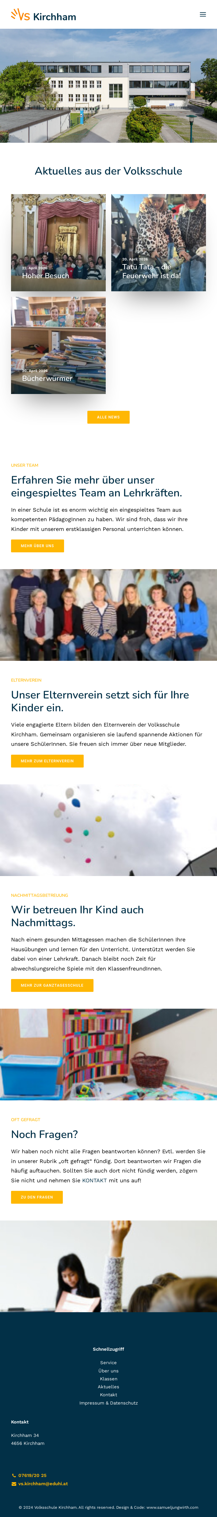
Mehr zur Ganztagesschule (52, 985)
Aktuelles (108, 1387)
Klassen (108, 1379)
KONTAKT (94, 1180)
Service (108, 1362)
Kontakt (108, 1394)
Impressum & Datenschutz (108, 1403)
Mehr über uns (37, 546)
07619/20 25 (32, 1475)
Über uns (108, 1371)
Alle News (108, 417)
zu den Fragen (37, 1197)
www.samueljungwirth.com (172, 1507)
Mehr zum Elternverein (47, 761)
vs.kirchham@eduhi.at (43, 1483)
